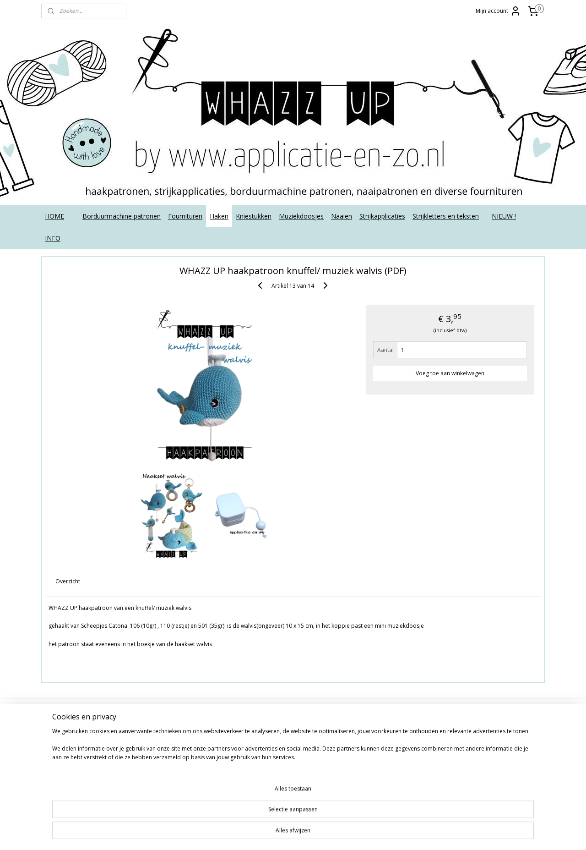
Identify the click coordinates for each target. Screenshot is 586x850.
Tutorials (58, 799)
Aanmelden (268, 765)
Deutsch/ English (69, 738)
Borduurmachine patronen (121, 216)
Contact (56, 727)
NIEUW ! (504, 216)
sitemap (290, 833)
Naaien (341, 216)
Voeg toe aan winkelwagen (450, 373)
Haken (219, 216)
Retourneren (63, 778)
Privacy (55, 768)
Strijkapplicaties (382, 216)
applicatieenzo (473, 717)
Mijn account (498, 10)
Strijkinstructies (67, 789)
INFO (52, 238)
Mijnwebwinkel (424, 833)
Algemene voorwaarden (80, 717)
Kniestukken (253, 216)
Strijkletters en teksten (445, 216)
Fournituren (185, 216)
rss (309, 833)
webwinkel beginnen (344, 833)
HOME (54, 216)
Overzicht (68, 581)
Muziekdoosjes (301, 216)
